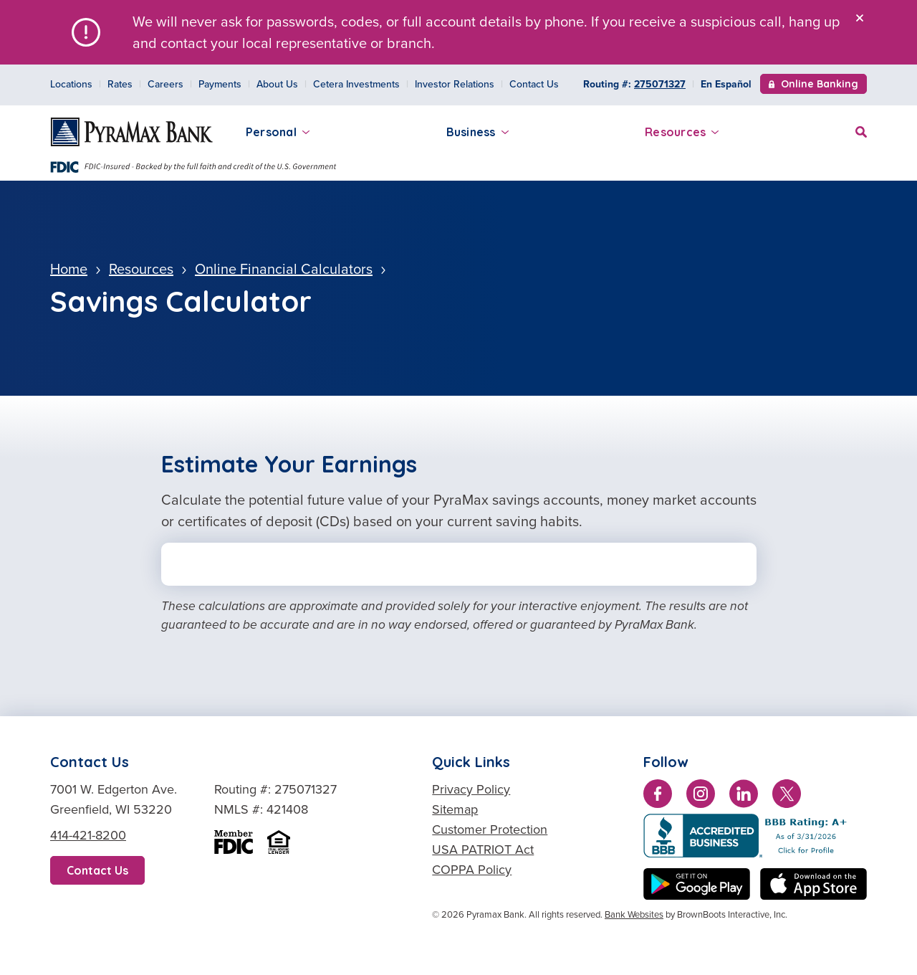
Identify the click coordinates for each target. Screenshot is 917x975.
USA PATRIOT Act (483, 849)
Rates (120, 84)
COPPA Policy (472, 869)
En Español (726, 84)
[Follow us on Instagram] (700, 796)
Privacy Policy (471, 789)
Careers (165, 84)
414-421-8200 (88, 835)
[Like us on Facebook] (657, 796)
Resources (682, 132)
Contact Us (534, 84)
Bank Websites (634, 914)
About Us (277, 84)
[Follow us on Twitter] (786, 796)
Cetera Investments (356, 84)
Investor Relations (454, 84)
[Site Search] (861, 130)
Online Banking (813, 85)
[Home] (131, 132)
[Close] (860, 18)
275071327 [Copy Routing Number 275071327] (660, 84)
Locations (71, 84)
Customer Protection (489, 829)
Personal (277, 132)
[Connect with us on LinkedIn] (743, 796)
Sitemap (455, 809)
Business (477, 132)
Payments (219, 84)
